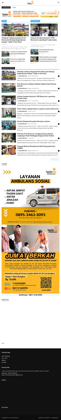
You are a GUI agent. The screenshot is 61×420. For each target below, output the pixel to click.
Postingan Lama (54, 159)
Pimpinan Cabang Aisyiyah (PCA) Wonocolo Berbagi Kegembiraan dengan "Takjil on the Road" (14, 40)
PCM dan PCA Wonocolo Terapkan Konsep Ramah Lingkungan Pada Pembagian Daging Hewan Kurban (48, 59)
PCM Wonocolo (35, 21)
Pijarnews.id (47, 417)
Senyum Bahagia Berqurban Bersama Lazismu (33, 121)
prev (2, 343)
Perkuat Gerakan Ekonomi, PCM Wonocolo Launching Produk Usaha (43, 39)
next (3, 343)
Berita (4, 21)
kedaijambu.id (55, 417)
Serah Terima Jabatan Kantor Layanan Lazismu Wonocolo (38, 109)
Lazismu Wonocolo (14, 417)
